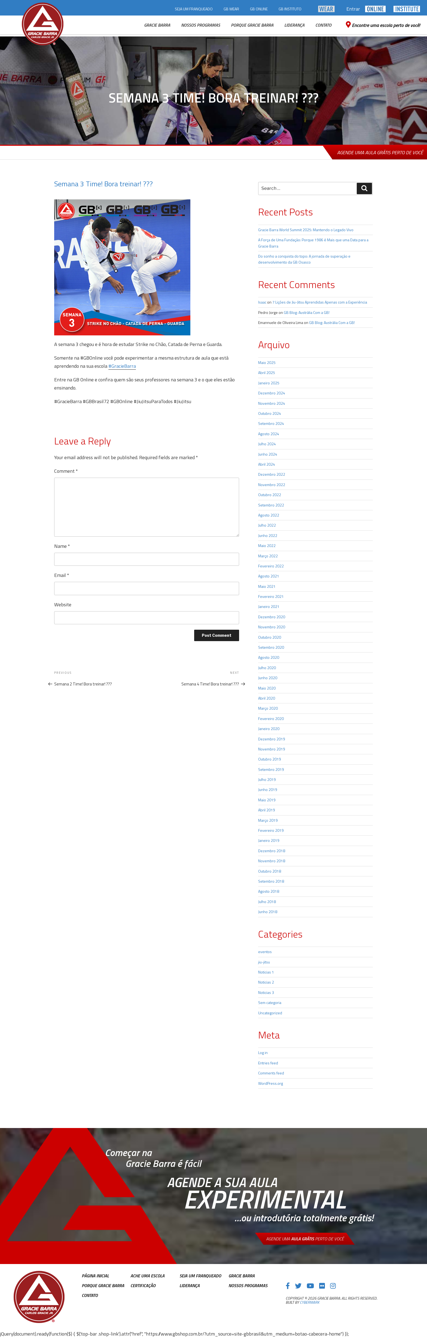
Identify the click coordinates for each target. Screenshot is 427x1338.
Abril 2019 (266, 810)
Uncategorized (270, 1013)
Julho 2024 (267, 444)
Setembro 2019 (271, 769)
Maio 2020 (267, 688)
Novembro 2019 (271, 749)
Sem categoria (269, 1002)
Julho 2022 (267, 525)
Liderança (189, 1285)
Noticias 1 (266, 972)
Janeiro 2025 (268, 383)
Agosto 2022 (268, 515)
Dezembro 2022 (271, 474)
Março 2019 (268, 820)
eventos (265, 951)
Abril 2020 (266, 698)
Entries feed (268, 1063)
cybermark (309, 1302)
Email (61, 575)
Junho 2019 (267, 789)
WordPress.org (270, 1083)
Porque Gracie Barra (103, 1285)
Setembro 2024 (271, 423)
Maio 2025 (267, 362)
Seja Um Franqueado (200, 1275)
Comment (66, 471)
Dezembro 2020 (271, 617)
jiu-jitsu (264, 962)
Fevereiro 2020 (271, 718)
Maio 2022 (267, 545)
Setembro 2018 (271, 881)
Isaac (262, 302)
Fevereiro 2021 (271, 596)
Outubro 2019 (269, 759)
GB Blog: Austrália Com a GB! (307, 312)
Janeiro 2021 (268, 606)
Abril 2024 (266, 464)
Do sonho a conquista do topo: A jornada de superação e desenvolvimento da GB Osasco (304, 259)
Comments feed (271, 1073)
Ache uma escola (147, 1275)
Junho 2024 (267, 454)
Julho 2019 (267, 779)
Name (62, 546)
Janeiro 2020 (268, 728)
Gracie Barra (241, 1275)
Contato (90, 1295)
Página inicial (95, 1275)
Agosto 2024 (268, 434)
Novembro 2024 (271, 403)
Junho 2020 (267, 678)
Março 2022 (268, 556)
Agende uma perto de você (305, 1238)
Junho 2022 (267, 535)
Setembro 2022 (271, 505)
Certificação (142, 1285)
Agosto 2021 (268, 576)
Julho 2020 (267, 667)
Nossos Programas (247, 1285)
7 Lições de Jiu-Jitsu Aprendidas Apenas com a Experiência (319, 302)
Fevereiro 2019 (271, 830)
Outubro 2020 (269, 637)
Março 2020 (268, 708)
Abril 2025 (266, 372)
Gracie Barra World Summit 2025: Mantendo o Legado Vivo (305, 230)
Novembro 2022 (271, 484)
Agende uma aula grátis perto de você (380, 152)
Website (62, 604)
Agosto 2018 (268, 891)
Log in (263, 1052)
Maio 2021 (267, 586)
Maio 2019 (267, 800)
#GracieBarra (122, 366)
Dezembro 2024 (271, 393)
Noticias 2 (266, 982)
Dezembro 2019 (271, 739)
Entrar (353, 9)
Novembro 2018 (271, 861)
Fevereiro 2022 (271, 566)
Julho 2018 (267, 901)
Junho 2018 (267, 911)
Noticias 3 (266, 992)
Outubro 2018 (269, 871)
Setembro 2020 (271, 647)
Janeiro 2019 (268, 840)
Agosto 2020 (268, 657)
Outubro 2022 (269, 494)
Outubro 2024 (269, 413)
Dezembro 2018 (271, 851)
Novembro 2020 (271, 627)
